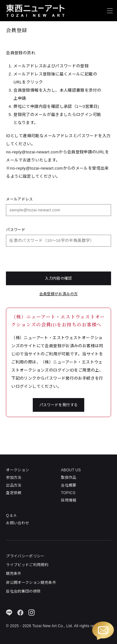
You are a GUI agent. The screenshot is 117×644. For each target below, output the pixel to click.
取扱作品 (68, 477)
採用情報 (68, 500)
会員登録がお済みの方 (58, 294)
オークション (17, 470)
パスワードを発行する (58, 405)
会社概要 (68, 485)
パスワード (15, 230)
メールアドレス (19, 199)
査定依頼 (13, 493)
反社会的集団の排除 (23, 591)
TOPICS (68, 493)
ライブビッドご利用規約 (27, 565)
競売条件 (13, 573)
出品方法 (13, 485)
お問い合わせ (17, 523)
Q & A (11, 515)
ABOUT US (71, 470)
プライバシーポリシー (25, 556)
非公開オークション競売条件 (31, 582)
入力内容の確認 (58, 278)
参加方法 (13, 477)
